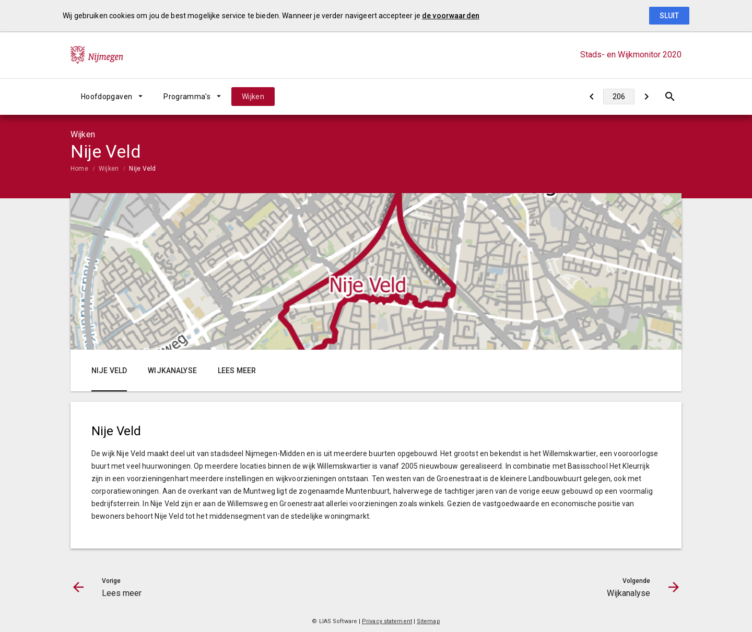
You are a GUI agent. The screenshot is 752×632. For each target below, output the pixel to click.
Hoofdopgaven (106, 96)
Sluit (669, 15)
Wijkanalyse (172, 370)
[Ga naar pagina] (618, 96)
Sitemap (428, 621)
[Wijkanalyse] (646, 96)
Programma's (186, 96)
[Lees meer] (591, 96)
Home (79, 168)
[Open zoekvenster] (670, 96)
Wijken (253, 96)
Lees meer (237, 370)
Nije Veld (142, 168)
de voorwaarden (450, 15)
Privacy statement (387, 621)
